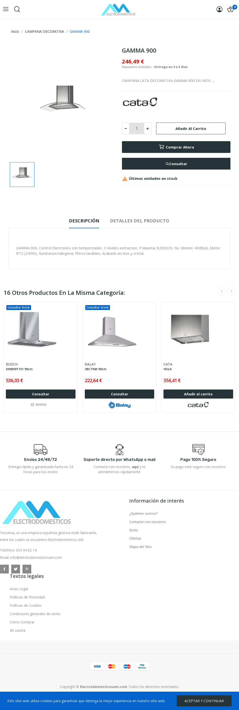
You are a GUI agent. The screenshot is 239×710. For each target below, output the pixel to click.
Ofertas (135, 538)
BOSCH (12, 364)
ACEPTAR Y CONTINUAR (204, 701)
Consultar (176, 163)
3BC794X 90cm (95, 369)
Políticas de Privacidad (27, 597)
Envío (133, 530)
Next (231, 291)
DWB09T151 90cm (19, 369)
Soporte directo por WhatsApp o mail (119, 459)
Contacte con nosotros (147, 521)
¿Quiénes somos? (143, 513)
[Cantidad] (136, 128)
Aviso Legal (19, 588)
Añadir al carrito (190, 128)
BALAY (90, 364)
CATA (167, 364)
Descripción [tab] (84, 221)
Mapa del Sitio (140, 546)
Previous (221, 291)
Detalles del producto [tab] (139, 221)
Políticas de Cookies (26, 605)
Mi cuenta (17, 630)
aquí (135, 466)
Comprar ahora (176, 147)
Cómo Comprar (22, 622)
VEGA (167, 369)
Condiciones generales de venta (35, 613)
